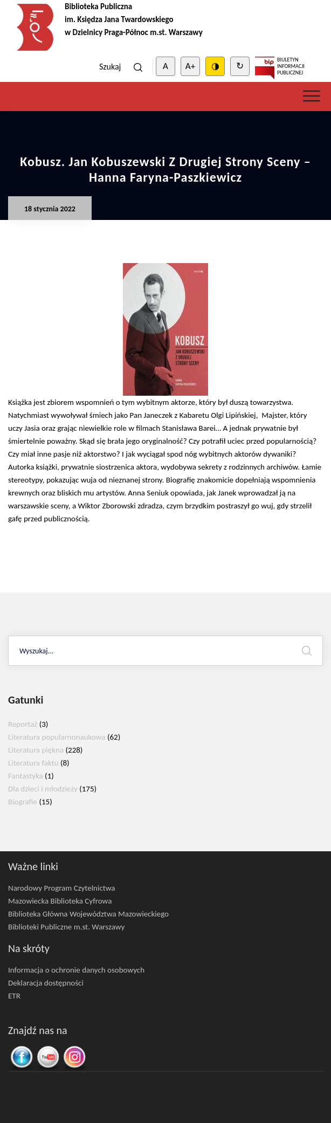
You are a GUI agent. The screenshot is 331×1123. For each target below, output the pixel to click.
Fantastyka (25, 776)
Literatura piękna (36, 750)
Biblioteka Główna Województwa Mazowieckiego (88, 914)
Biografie (22, 802)
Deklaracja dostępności (46, 983)
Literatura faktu (33, 763)
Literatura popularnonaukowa (57, 737)
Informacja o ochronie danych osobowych (76, 970)
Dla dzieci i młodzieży (43, 789)
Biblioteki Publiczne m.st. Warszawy (66, 927)
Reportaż (22, 724)
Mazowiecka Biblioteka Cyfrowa (60, 901)
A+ (190, 66)
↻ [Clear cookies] (240, 66)
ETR (14, 996)
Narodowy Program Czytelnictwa (61, 888)
